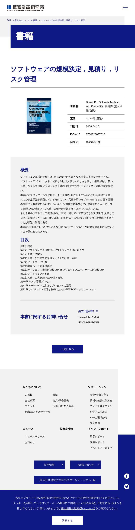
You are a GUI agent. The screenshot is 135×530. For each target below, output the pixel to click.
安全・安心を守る (99, 394)
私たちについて (22, 20)
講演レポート (97, 442)
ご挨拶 (28, 394)
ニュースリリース (35, 436)
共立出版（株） (86, 311)
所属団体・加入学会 (63, 406)
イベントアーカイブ (101, 447)
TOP (9, 20)
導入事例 (95, 423)
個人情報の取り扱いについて (78, 508)
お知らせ (30, 442)
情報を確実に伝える (101, 400)
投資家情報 (66, 428)
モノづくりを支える (101, 406)
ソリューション (97, 387)
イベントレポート (98, 428)
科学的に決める (98, 411)
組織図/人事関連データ (37, 411)
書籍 (35, 20)
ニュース (28, 428)
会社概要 (30, 400)
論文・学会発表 (61, 400)
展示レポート (97, 436)
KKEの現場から (98, 417)
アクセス (30, 406)
